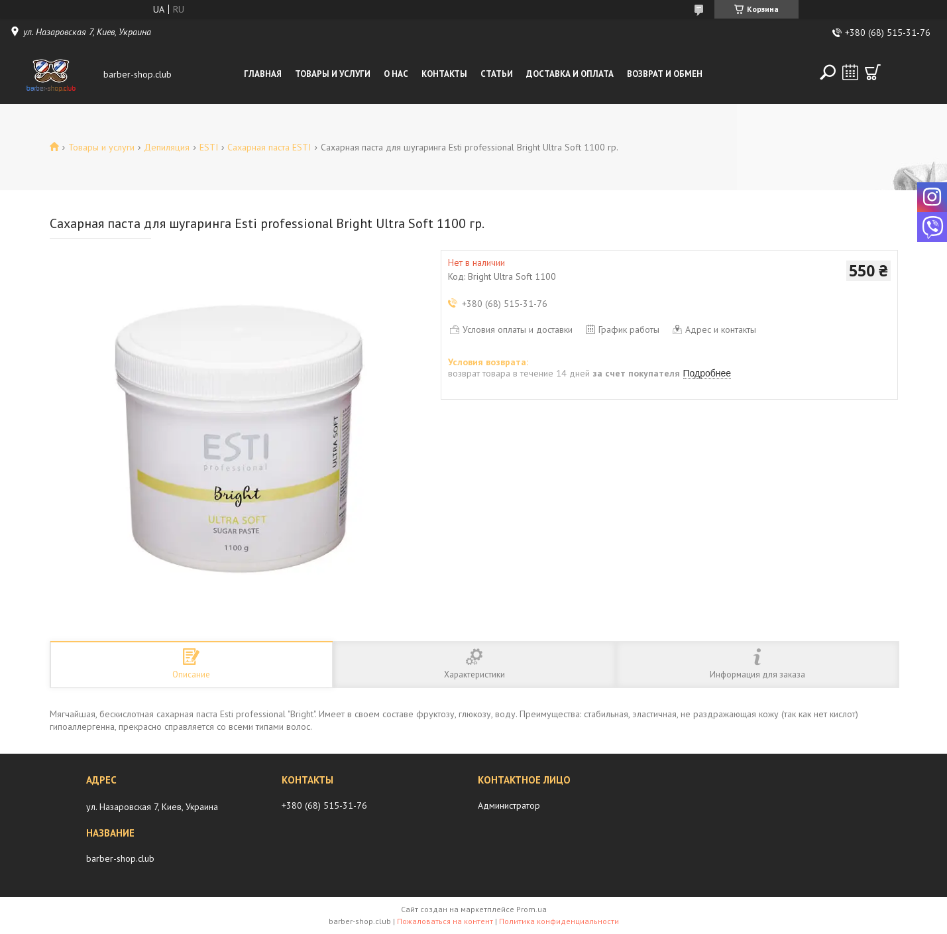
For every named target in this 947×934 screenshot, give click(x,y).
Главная (263, 74)
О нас (396, 74)
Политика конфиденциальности (559, 921)
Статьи (496, 74)
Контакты (444, 74)
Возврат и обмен (664, 74)
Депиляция (167, 147)
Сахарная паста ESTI (269, 147)
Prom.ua (531, 909)
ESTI (208, 147)
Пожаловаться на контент (445, 921)
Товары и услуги (332, 74)
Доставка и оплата (570, 74)
